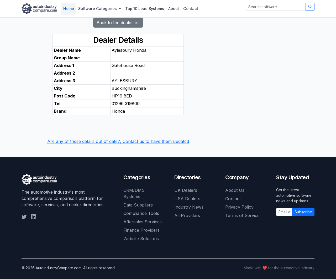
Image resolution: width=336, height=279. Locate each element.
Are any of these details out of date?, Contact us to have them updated (118, 141)
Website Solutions (141, 238)
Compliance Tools (141, 213)
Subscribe (303, 212)
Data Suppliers (138, 205)
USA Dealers (187, 198)
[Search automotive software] (276, 7)
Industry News (188, 207)
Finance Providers (141, 230)
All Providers (187, 215)
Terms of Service (242, 215)
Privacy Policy (239, 207)
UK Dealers (185, 190)
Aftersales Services (142, 221)
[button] (99, 9)
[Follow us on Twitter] (24, 216)
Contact (233, 198)
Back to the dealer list (118, 22)
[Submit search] (310, 7)
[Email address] (284, 212)
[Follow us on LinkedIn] (33, 216)
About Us (234, 190)
